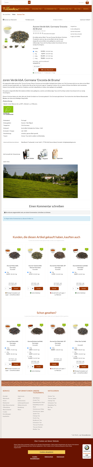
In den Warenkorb (47, 70)
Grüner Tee (51, 396)
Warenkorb (6, 398)
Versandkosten (86, 435)
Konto (5, 400)
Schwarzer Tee (51, 9)
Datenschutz (21, 400)
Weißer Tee (36, 429)
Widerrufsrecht (22, 405)
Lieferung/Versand (23, 403)
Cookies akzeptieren (46, 452)
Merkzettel (6, 403)
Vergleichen (74, 26)
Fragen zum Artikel (75, 36)
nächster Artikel (85, 20)
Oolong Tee (37, 9)
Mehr (86, 9)
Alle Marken (36, 398)
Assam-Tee (36, 400)
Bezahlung (21, 407)
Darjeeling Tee (66, 9)
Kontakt (5, 396)
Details (16, 288)
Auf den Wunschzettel (76, 34)
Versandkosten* (45, 61)
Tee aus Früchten (38, 425)
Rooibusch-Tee (37, 420)
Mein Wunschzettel (8, 405)
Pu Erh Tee (36, 418)
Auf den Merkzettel (75, 31)
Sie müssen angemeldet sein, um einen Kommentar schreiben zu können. (28, 212)
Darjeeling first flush (39, 402)
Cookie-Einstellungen (34, 457)
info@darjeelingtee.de (69, 142)
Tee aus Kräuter (37, 427)
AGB (19, 398)
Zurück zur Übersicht (10, 20)
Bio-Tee (77, 9)
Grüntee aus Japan (38, 411)
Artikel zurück (30, 20)
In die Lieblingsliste (75, 29)
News (19, 409)
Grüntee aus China (38, 409)
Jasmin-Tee (36, 413)
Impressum (21, 396)
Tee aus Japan (24, 9)
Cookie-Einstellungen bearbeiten (7, 414)
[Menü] (90, 445)
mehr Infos (6, 161)
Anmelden (82, 2)
